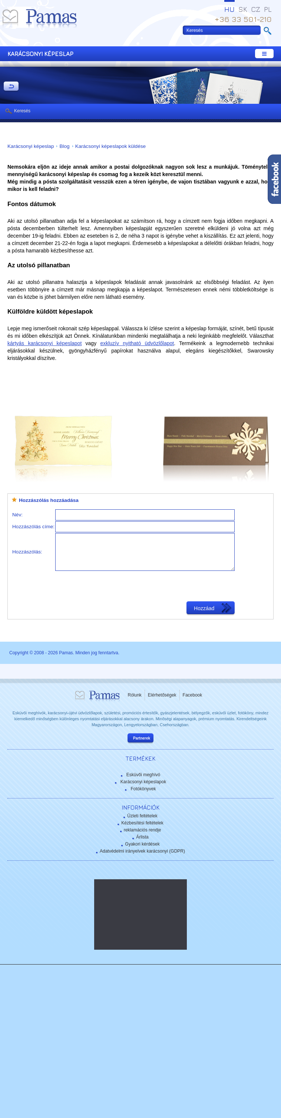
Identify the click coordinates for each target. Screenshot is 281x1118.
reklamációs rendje (142, 830)
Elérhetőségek (162, 695)
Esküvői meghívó (143, 774)
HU (229, 9)
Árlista (142, 837)
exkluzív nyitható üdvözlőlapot (137, 343)
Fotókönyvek (143, 788)
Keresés (22, 110)
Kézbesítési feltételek (142, 823)
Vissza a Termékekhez (11, 87)
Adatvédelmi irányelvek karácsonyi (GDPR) (142, 851)
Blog (64, 146)
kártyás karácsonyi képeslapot (44, 343)
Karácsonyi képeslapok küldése (110, 146)
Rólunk (135, 695)
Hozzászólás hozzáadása (49, 500)
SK (242, 9)
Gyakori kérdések (142, 844)
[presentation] (111, 586)
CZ (255, 9)
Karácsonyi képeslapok (143, 781)
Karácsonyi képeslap (30, 146)
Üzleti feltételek (142, 815)
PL (268, 9)
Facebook (192, 695)
